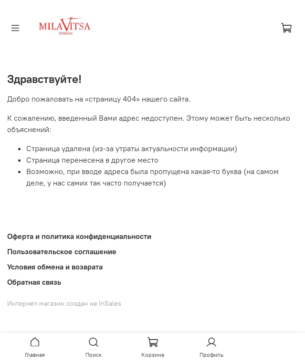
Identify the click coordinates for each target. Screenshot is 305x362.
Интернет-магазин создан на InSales (64, 303)
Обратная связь (34, 282)
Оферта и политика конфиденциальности (79, 236)
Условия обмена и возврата (55, 266)
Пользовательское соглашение (61, 251)
